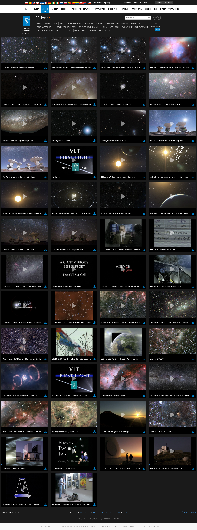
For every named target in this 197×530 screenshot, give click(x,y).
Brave (30, 331)
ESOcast (125, 24)
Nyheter (54, 9)
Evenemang (112, 9)
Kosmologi (109, 24)
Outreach (124, 9)
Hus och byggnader (139, 27)
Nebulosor (114, 27)
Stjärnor (92, 31)
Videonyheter (104, 31)
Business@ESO (151, 9)
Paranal (125, 27)
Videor (45, 10)
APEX (62, 24)
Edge (29, 336)
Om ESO (28, 9)
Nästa (193, 512)
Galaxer (82, 27)
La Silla (104, 27)
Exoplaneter (42, 27)
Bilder (36, 9)
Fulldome (72, 27)
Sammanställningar (93, 24)
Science (159, 3)
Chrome (30, 333)
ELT (117, 24)
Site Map (143, 3)
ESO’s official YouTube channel (81, 286)
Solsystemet (66, 31)
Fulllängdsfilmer (58, 27)
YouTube (25, 286)
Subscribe (127, 3)
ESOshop (65, 9)
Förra (183, 512)
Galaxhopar (93, 27)
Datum (157, 30)
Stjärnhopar (79, 31)
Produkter (137, 9)
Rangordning (155, 26)
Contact (136, 3)
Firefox (30, 338)
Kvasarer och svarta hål (47, 31)
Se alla (40, 24)
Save (28, 379)
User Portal (168, 3)
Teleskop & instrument (81, 9)
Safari (30, 341)
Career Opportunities (169, 9)
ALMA (56, 24)
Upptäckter (100, 9)
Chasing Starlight (75, 24)
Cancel (40, 379)
